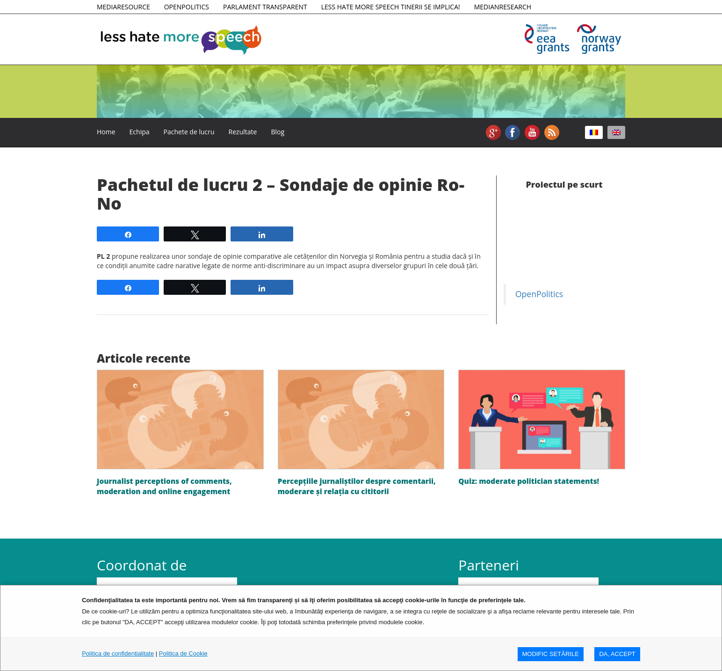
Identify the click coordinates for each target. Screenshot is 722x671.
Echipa (140, 131)
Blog (277, 131)
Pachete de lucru (189, 131)
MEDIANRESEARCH (502, 6)
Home (106, 131)
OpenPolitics (539, 293)
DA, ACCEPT (617, 653)
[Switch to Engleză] (616, 132)
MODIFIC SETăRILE (550, 653)
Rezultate (243, 131)
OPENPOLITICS (186, 6)
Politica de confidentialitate (118, 653)
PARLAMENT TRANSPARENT (265, 6)
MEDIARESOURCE (123, 6)
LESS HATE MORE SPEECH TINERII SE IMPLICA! (390, 6)
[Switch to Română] (594, 132)
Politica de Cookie (183, 653)
